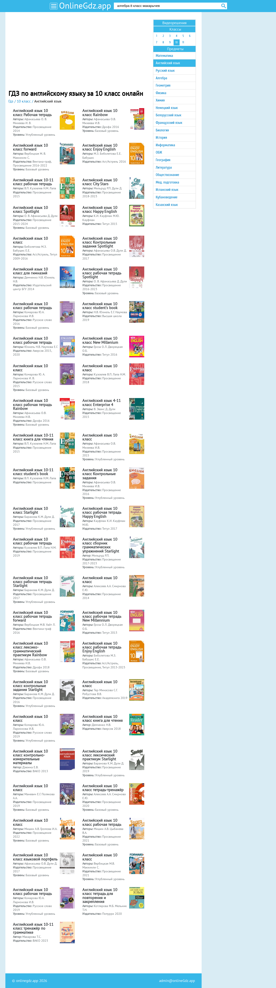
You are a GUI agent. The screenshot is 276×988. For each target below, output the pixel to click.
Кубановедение (166, 197)
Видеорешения (174, 22)
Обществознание (167, 175)
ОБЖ (159, 152)
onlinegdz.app (27, 980)
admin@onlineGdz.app (177, 980)
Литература (164, 167)
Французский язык (169, 123)
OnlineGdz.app (85, 5)
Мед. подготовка (167, 182)
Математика (164, 56)
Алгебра (161, 78)
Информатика (165, 145)
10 (176, 42)
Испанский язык (167, 190)
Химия (160, 100)
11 (183, 42)
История (161, 137)
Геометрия (163, 85)
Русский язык (165, 70)
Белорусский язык (168, 115)
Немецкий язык (167, 108)
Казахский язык (167, 205)
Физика (161, 93)
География (163, 160)
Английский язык (168, 63)
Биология (162, 130)
